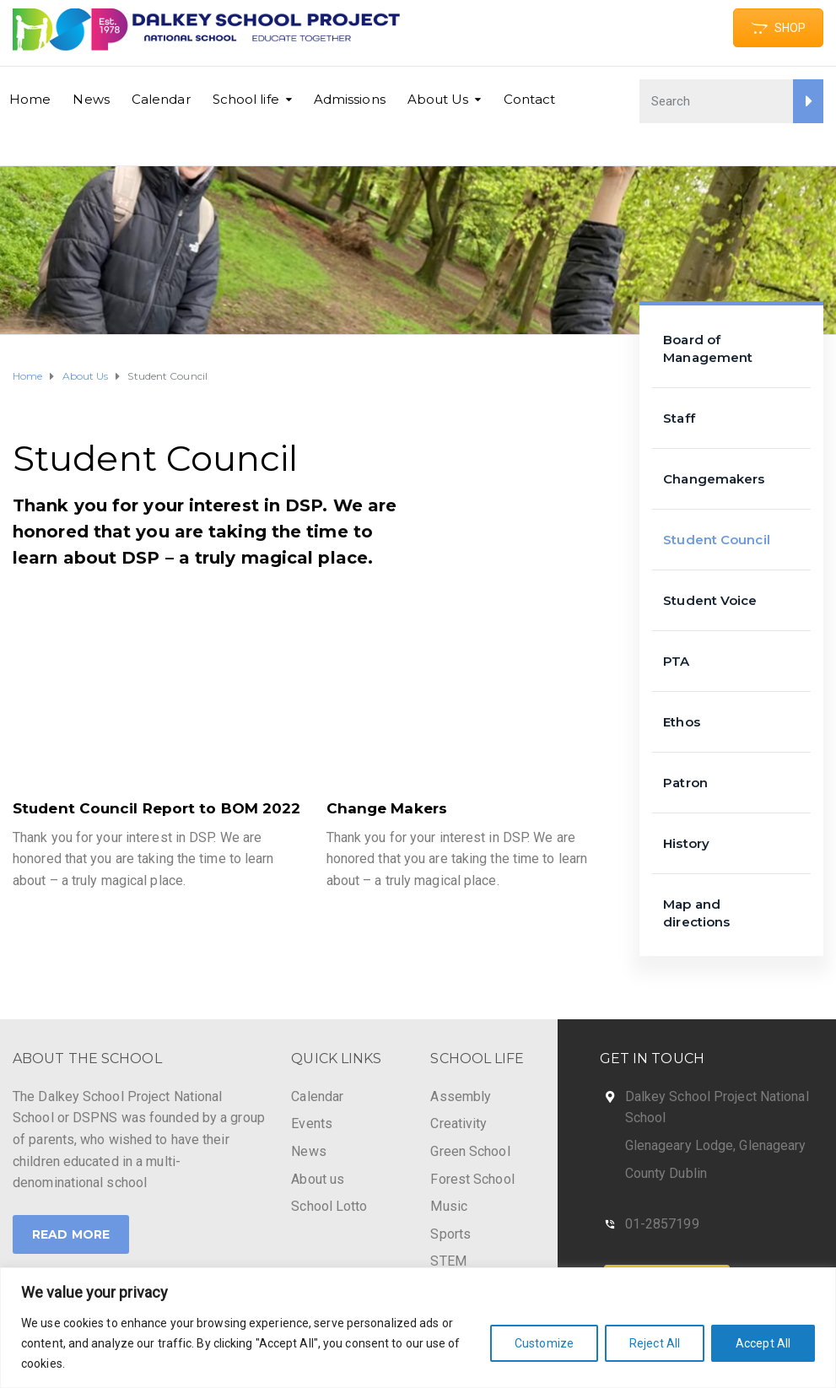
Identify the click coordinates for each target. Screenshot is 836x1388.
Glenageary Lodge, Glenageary (715, 1145)
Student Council (716, 540)
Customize (544, 1343)
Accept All (763, 1343)
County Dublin (666, 1173)
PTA (676, 661)
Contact (530, 99)
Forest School (472, 1179)
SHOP (778, 28)
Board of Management (707, 348)
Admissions (350, 99)
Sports (450, 1234)
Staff (679, 418)
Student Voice (710, 600)
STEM (448, 1261)
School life (246, 99)
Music (448, 1206)
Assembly (460, 1096)
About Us (438, 99)
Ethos (681, 722)
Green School (470, 1151)
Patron (685, 783)
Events (311, 1123)
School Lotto (329, 1206)
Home (30, 99)
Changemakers (713, 479)
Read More (71, 1234)
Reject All (654, 1343)
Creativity (458, 1123)
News (91, 99)
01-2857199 (662, 1224)
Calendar (161, 99)
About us (317, 1179)
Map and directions (696, 913)
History (686, 843)
